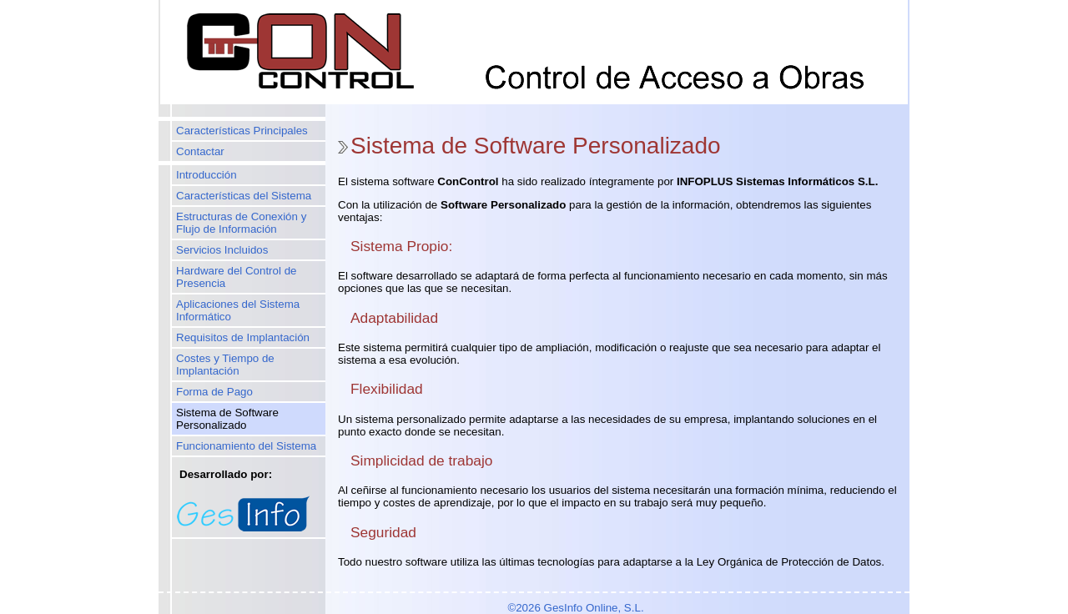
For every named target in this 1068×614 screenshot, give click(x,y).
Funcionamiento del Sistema (246, 446)
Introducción (206, 175)
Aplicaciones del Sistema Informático (238, 310)
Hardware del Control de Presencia (236, 276)
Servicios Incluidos (222, 250)
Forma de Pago (214, 391)
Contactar (200, 151)
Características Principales (242, 130)
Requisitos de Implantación (243, 337)
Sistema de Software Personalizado (227, 418)
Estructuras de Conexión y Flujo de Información (241, 222)
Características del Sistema (243, 195)
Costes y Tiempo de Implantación (225, 364)
